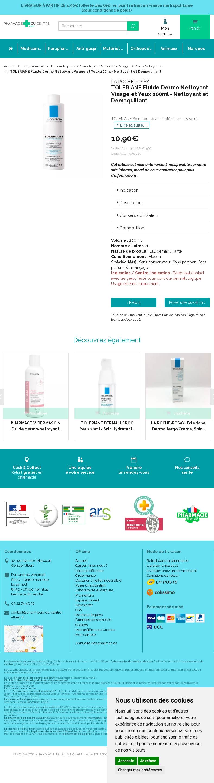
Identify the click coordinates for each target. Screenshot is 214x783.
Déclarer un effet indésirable (98, 583)
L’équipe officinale (89, 573)
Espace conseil (87, 602)
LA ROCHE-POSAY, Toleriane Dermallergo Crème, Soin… (178, 428)
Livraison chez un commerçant (172, 573)
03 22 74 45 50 (23, 606)
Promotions (84, 597)
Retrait (26, 470)
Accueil (10, 68)
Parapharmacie (37, 68)
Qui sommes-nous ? (91, 568)
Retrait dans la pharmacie (167, 563)
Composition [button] (130, 230)
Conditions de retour (163, 578)
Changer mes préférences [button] (140, 770)
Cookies (81, 627)
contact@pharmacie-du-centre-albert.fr (37, 616)
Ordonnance (85, 578)
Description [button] (129, 205)
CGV (78, 612)
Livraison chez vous (162, 568)
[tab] (160, 192)
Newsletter (84, 607)
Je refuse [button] (148, 761)
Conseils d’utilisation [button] (137, 217)
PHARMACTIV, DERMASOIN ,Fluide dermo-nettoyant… (35, 428)
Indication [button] (127, 192)
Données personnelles (93, 622)
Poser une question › (187, 305)
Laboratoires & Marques (94, 593)
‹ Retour (134, 305)
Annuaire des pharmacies (96, 645)
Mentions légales (89, 617)
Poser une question (90, 588)
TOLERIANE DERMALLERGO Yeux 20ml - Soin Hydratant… (107, 428)
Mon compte (85, 637)
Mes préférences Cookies (95, 632)
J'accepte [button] (126, 761)
